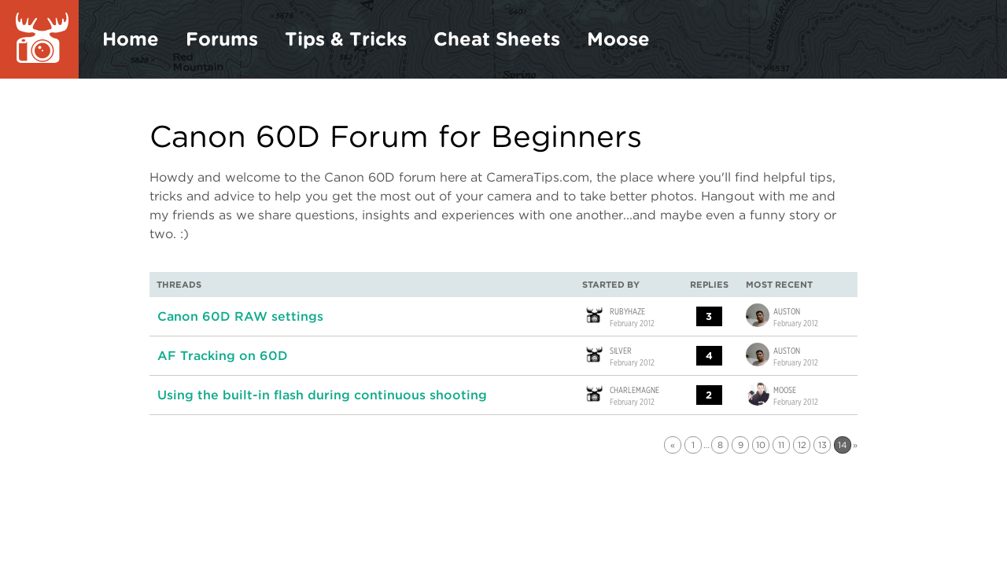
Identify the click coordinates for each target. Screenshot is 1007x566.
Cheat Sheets (496, 39)
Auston (786, 310)
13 (822, 444)
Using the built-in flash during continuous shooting (322, 395)
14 (842, 444)
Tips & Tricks (346, 39)
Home (130, 39)
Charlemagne (634, 389)
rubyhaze (627, 310)
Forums (222, 39)
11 (781, 444)
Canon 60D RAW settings (240, 316)
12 (802, 444)
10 (760, 444)
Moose (618, 39)
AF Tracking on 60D (222, 355)
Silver (621, 350)
